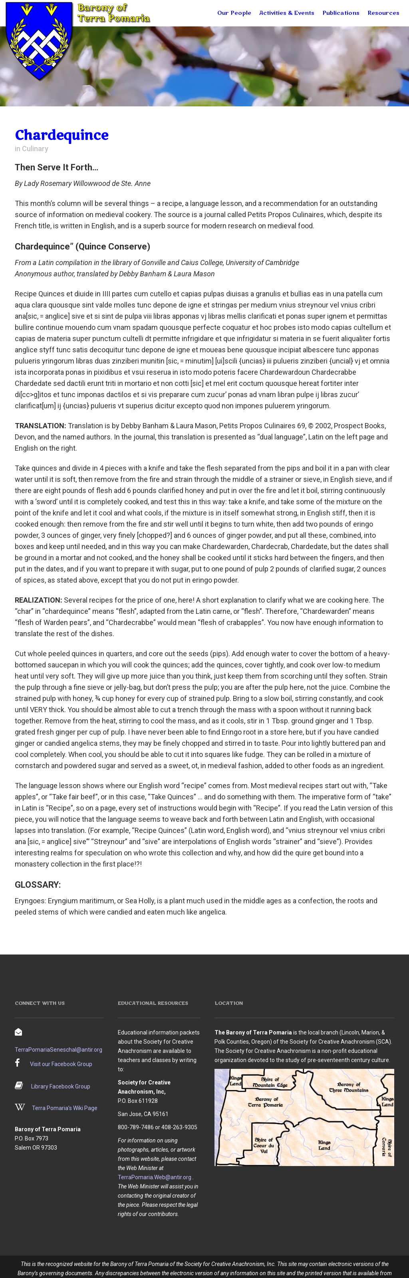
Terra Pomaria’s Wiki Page (64, 1108)
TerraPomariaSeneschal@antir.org (58, 1049)
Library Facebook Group (60, 1086)
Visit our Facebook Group (61, 1064)
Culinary (35, 148)
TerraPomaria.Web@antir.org (154, 1177)
